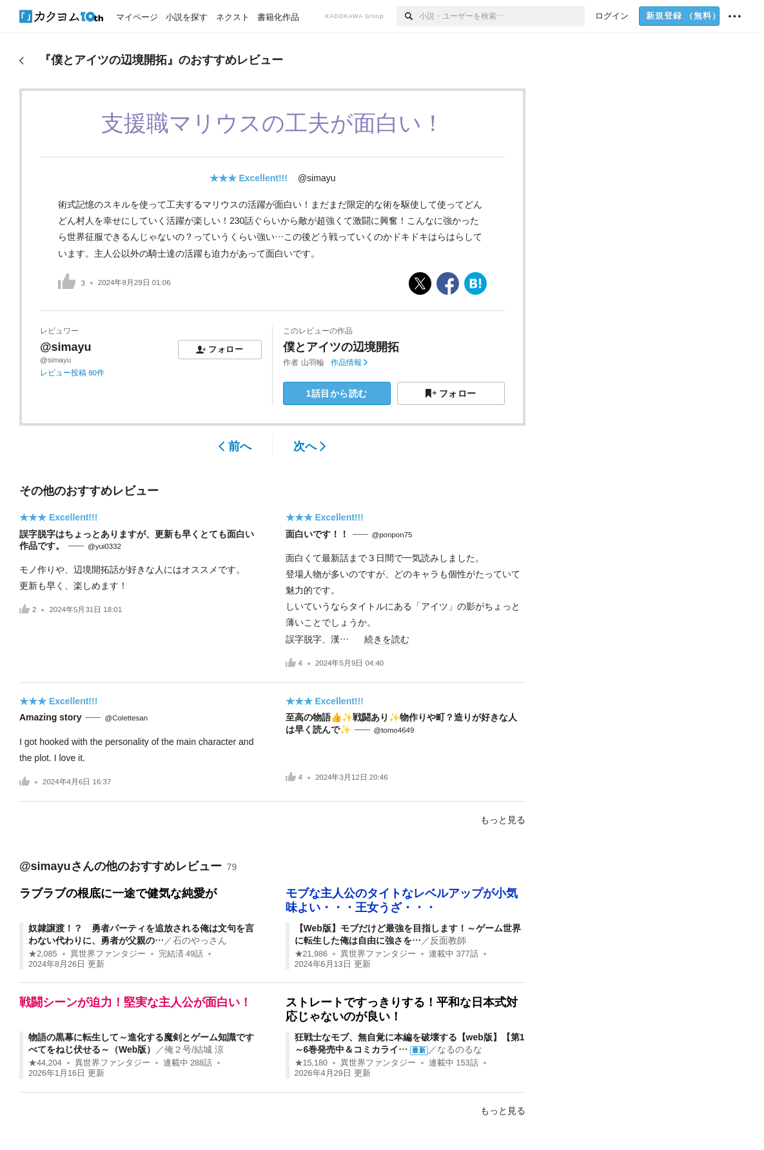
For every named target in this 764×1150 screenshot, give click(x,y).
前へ (235, 446)
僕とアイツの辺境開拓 (341, 347)
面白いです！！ (317, 534)
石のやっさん (200, 940)
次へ (309, 446)
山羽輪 (312, 362)
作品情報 (349, 362)
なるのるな (459, 1049)
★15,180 (311, 1062)
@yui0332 (104, 546)
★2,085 (42, 953)
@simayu (317, 178)
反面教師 (448, 940)
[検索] (408, 16)
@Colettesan (126, 718)
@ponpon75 (392, 535)
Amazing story (50, 717)
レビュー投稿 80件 (72, 373)
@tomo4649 (394, 730)
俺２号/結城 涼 (194, 1049)
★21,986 (311, 953)
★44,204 (45, 1062)
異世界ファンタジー (108, 953)
